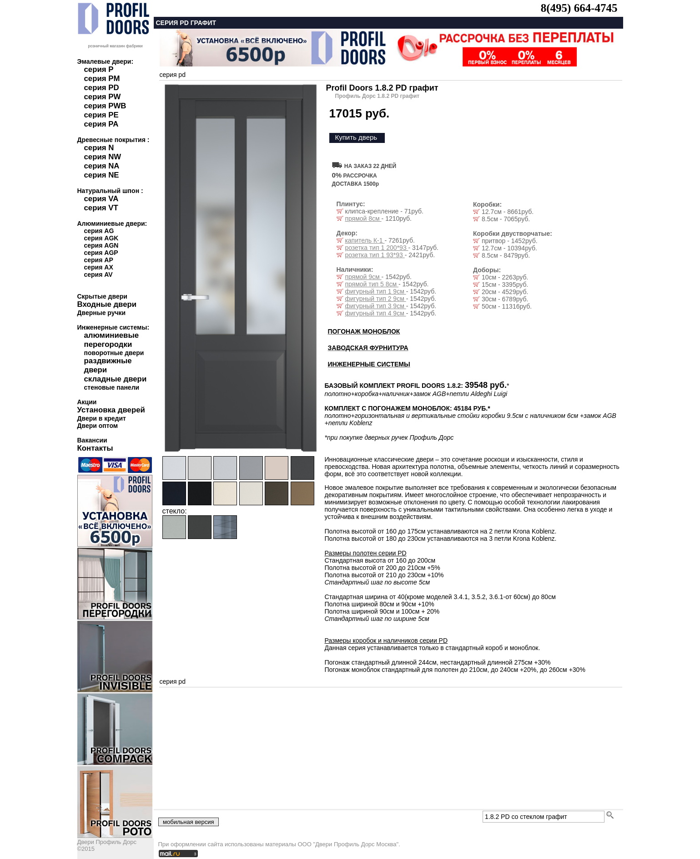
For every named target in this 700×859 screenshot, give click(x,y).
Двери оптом (97, 425)
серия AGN (101, 245)
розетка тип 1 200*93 (376, 247)
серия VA (101, 198)
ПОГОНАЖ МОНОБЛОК (364, 331)
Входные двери (107, 304)
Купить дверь (356, 137)
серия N (99, 147)
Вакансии (92, 440)
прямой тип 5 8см (371, 284)
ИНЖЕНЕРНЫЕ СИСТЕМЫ (369, 364)
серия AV (98, 274)
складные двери (115, 379)
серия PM (102, 78)
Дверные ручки (101, 312)
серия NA (102, 166)
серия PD (101, 87)
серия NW (102, 156)
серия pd (173, 74)
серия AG (99, 230)
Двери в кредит (101, 418)
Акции (87, 402)
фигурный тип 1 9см (375, 291)
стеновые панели (112, 387)
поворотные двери (114, 352)
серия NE (101, 175)
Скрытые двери (102, 296)
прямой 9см (363, 276)
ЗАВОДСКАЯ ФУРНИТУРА (368, 347)
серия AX (98, 267)
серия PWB (105, 106)
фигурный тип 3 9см (375, 306)
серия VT (101, 207)
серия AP (98, 260)
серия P (99, 69)
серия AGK (101, 238)
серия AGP (101, 252)
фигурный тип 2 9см (375, 298)
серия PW (102, 96)
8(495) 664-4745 (579, 8)
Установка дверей (111, 410)
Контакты (95, 448)
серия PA (101, 124)
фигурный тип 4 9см (375, 313)
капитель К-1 (364, 240)
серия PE (101, 115)
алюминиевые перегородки (111, 340)
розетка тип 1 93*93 (374, 255)
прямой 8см (363, 218)
